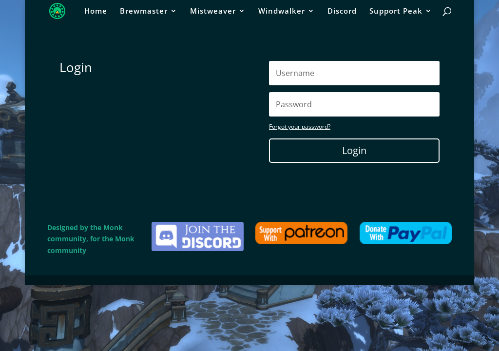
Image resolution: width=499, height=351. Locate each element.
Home (95, 11)
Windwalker (281, 11)
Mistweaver (213, 11)
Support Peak (395, 11)
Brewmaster (144, 11)
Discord (342, 11)
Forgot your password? (299, 126)
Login (354, 150)
